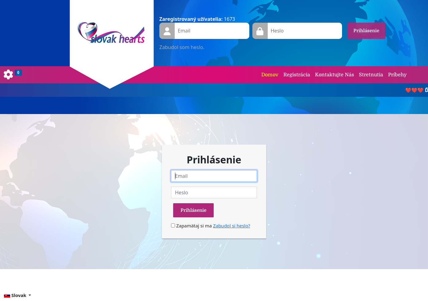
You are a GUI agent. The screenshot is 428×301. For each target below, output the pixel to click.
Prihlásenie (366, 30)
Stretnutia (371, 75)
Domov (269, 75)
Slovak (15, 295)
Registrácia (296, 75)
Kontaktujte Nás (334, 75)
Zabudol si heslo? (231, 226)
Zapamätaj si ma (191, 226)
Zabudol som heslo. (181, 47)
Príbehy (397, 75)
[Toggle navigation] (13, 75)
